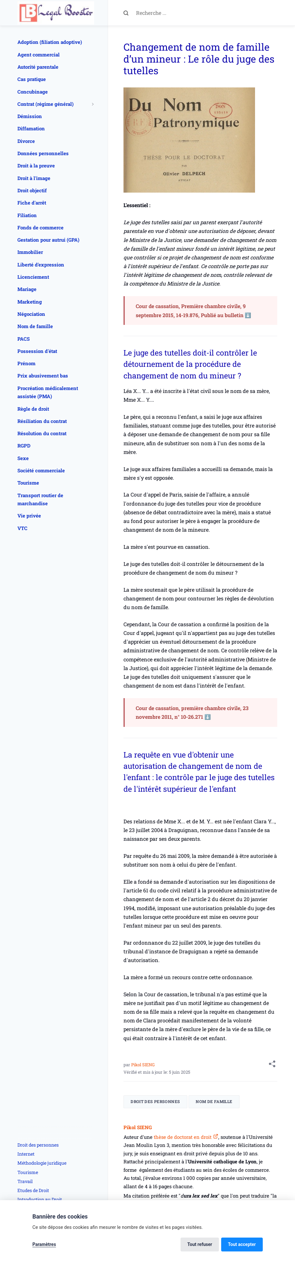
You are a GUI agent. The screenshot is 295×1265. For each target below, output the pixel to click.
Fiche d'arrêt (31, 202)
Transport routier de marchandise (40, 499)
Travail (25, 1181)
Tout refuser (199, 1244)
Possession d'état (37, 351)
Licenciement (33, 277)
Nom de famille (214, 1101)
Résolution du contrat (41, 433)
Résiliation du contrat (42, 421)
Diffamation (31, 128)
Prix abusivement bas (42, 375)
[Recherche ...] (206, 12)
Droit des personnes (155, 1101)
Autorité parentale (37, 67)
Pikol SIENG (143, 1065)
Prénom (26, 363)
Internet (25, 1154)
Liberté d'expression (40, 264)
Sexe (23, 458)
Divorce (26, 141)
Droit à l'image (33, 178)
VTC (22, 528)
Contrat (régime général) (45, 104)
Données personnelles (43, 153)
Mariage (26, 289)
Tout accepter (242, 1244)
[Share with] (272, 1065)
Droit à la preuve (36, 165)
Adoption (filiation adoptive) (49, 42)
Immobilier (30, 252)
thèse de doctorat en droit (181, 1137)
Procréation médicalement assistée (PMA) (47, 392)
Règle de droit (33, 409)
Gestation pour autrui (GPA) (48, 239)
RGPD (23, 445)
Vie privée (29, 515)
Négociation (31, 314)
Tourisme (28, 482)
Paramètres (44, 1244)
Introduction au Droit (39, 1199)
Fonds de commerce (40, 227)
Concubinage (32, 91)
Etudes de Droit (33, 1190)
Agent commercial (38, 54)
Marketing (29, 301)
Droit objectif (32, 190)
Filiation (27, 215)
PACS (23, 339)
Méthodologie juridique (41, 1163)
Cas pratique (31, 79)
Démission (29, 116)
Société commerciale (41, 470)
